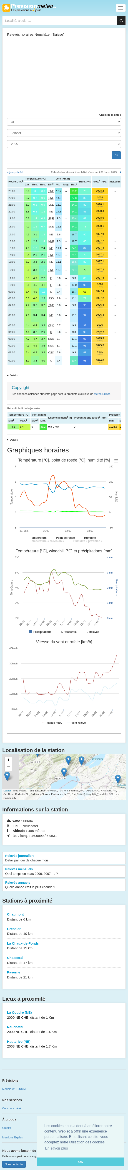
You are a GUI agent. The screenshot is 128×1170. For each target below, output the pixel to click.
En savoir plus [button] (56, 1148)
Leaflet (7, 790)
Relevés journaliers (64, 858)
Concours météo (12, 1108)
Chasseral (64, 960)
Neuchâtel (64, 1029)
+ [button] (8, 760)
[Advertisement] (64, 76)
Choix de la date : (110, 114)
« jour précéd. (15, 172)
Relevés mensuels (64, 871)
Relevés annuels (64, 885)
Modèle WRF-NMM (14, 1089)
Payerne (64, 975)
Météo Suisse (102, 394)
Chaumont (64, 917)
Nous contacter (14, 1164)
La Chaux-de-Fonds (64, 946)
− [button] (8, 767)
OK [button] (80, 1162)
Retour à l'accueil (29, 7)
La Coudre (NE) (64, 1015)
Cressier (64, 931)
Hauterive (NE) (64, 1044)
